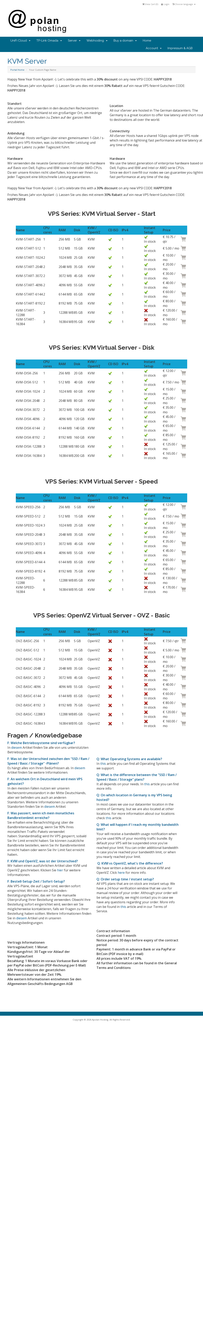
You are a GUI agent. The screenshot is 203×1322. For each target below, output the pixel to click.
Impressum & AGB (180, 48)
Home (147, 40)
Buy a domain (125, 40)
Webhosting (97, 40)
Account (154, 48)
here (121, 872)
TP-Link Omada (49, 40)
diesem (16, 747)
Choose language (184, 4)
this (103, 763)
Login (165, 4)
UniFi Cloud (20, 40)
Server (74, 40)
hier (60, 870)
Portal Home (17, 69)
